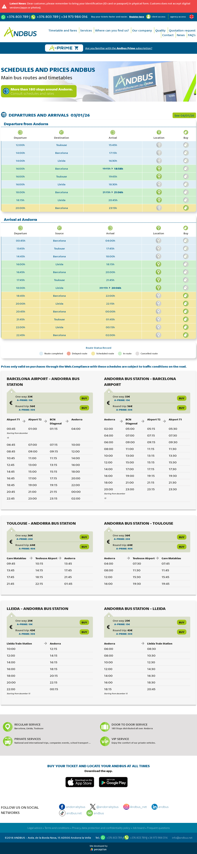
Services (86, 30)
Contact (168, 35)
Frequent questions (158, 828)
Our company (142, 30)
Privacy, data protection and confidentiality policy (101, 828)
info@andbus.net (182, 837)
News (181, 35)
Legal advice (35, 828)
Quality (160, 30)
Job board (138, 828)
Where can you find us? (112, 30)
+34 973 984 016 (74, 16)
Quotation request (182, 30)
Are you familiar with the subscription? (118, 48)
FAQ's (191, 35)
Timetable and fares (62, 30)
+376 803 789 (17, 16)
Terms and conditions (57, 828)
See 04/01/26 (184, 115)
